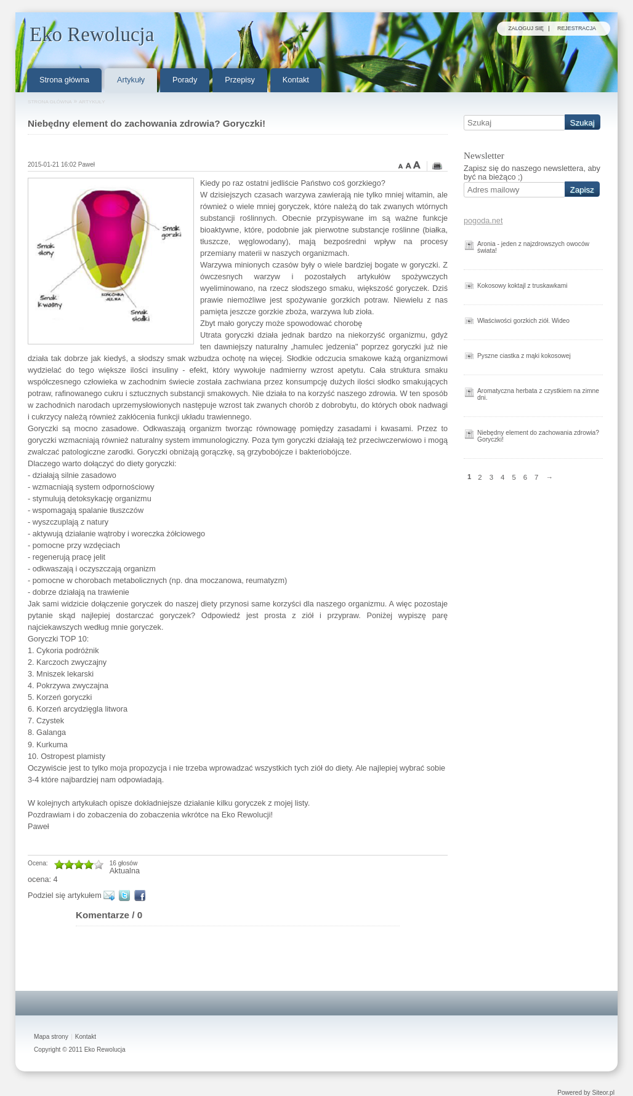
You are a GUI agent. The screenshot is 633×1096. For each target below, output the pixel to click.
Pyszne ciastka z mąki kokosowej (524, 355)
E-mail (111, 895)
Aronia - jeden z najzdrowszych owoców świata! (533, 247)
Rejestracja (576, 28)
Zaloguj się (526, 28)
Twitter (126, 895)
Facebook (142, 895)
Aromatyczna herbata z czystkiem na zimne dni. (538, 394)
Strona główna (50, 102)
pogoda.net (483, 220)
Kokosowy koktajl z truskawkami (522, 285)
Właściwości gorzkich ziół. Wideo (523, 320)
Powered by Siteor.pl (586, 1093)
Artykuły (92, 102)
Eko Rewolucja (105, 1049)
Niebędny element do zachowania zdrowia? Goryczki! (538, 436)
